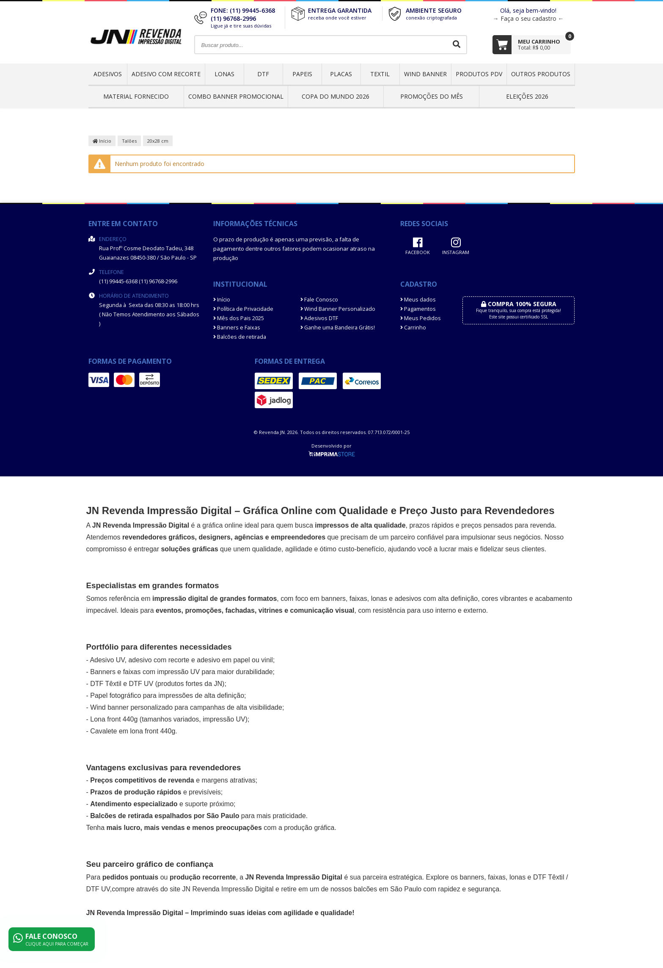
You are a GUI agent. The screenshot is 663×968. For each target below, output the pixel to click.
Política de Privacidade (243, 309)
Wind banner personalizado (131, 707)
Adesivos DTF (319, 318)
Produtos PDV (479, 74)
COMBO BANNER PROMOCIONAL (235, 96)
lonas (517, 877)
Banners (103, 671)
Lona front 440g (114, 719)
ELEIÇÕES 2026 (527, 96)
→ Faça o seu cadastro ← (528, 18)
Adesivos (108, 74)
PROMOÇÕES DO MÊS (431, 96)
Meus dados (418, 299)
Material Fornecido (136, 96)
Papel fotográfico (115, 695)
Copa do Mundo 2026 (335, 96)
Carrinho (413, 327)
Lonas (224, 74)
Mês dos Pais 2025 (238, 318)
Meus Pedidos (420, 318)
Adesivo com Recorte (166, 74)
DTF (263, 74)
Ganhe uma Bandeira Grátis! (337, 327)
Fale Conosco (319, 299)
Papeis (302, 74)
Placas (341, 74)
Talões (129, 141)
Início (102, 141)
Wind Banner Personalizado (337, 309)
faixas (358, 598)
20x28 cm (157, 141)
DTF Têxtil (105, 683)
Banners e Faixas (236, 327)
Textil (380, 74)
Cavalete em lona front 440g (132, 731)
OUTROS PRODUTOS (540, 74)
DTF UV (141, 683)
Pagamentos (418, 309)
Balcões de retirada (239, 336)
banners (333, 598)
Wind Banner (425, 74)
